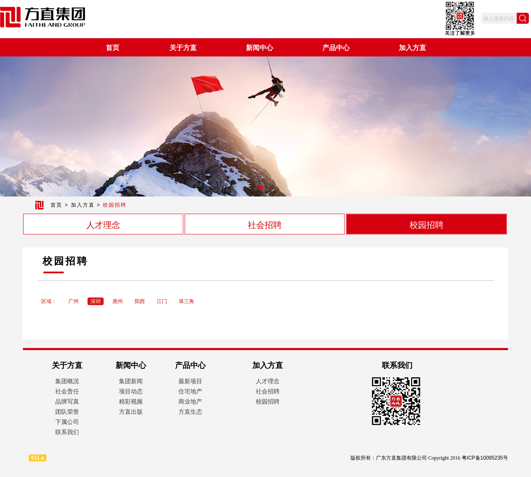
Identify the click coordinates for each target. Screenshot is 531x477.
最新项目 (190, 381)
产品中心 (336, 47)
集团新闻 (131, 381)
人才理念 (103, 225)
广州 (73, 301)
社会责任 (67, 391)
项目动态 (131, 391)
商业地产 (190, 401)
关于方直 (183, 47)
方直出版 (131, 411)
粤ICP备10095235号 (485, 458)
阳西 (140, 301)
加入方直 (412, 47)
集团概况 (67, 381)
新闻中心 (259, 47)
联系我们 (67, 432)
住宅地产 (190, 391)
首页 (112, 47)
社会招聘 (265, 225)
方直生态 (190, 411)
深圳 (95, 301)
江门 (162, 301)
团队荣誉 (67, 411)
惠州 (118, 301)
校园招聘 (426, 225)
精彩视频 (131, 401)
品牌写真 (67, 401)
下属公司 (67, 421)
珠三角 (186, 301)
